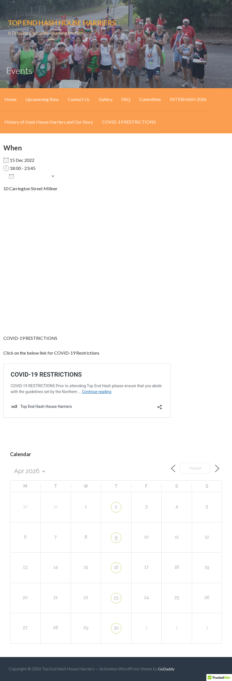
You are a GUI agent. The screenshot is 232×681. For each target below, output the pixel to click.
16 (116, 567)
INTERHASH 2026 (188, 99)
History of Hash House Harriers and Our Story (48, 121)
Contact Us (79, 99)
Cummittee (150, 99)
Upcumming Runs (42, 99)
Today (195, 468)
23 (116, 597)
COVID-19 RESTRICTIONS (129, 121)
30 (116, 628)
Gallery (106, 99)
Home (10, 99)
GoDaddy (166, 668)
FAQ (125, 99)
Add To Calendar (28, 176)
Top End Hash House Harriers (62, 22)
